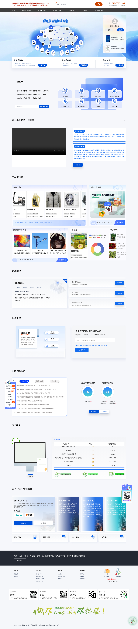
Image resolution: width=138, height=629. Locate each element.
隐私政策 (82, 579)
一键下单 (42, 65)
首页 (13, 10)
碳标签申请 (39, 574)
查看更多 (43, 523)
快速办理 (38, 570)
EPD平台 (84, 10)
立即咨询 (23, 523)
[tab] (69, 120)
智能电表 (87, 345)
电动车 (77, 345)
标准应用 (10, 397)
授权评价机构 (88, 500)
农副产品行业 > (77, 302)
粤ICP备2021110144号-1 (53, 625)
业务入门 (60, 570)
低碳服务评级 (39, 581)
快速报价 (60, 574)
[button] (69, 120)
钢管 (99, 345)
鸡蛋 (102, 345)
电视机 (82, 345)
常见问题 (16, 576)
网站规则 (82, 570)
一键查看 (120, 65)
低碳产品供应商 (20, 500)
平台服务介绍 (99, 10)
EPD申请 (10, 399)
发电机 (92, 345)
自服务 (16, 570)
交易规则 (82, 576)
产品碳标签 (10, 388)
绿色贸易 (72, 10)
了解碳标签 (10, 386)
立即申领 (84, 65)
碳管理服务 (10, 402)
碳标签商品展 (61, 576)
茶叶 (96, 345)
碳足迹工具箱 (57, 10)
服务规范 (82, 574)
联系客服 (16, 574)
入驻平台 (10, 405)
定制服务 (60, 579)
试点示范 (10, 391)
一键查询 (104, 412)
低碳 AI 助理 (42, 10)
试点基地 (19, 283)
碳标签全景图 (26, 10)
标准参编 (93, 412)
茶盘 (105, 345)
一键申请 (30, 476)
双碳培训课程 (112, 500)
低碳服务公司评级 (66, 500)
